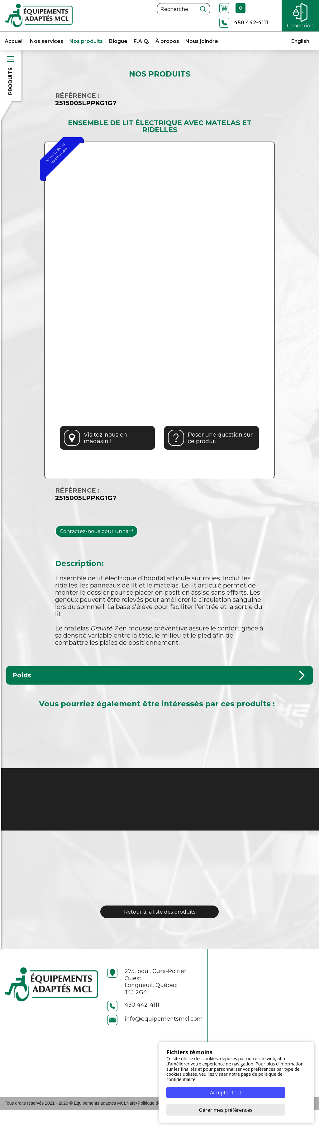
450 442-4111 (133, 1023)
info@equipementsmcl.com (155, 1037)
